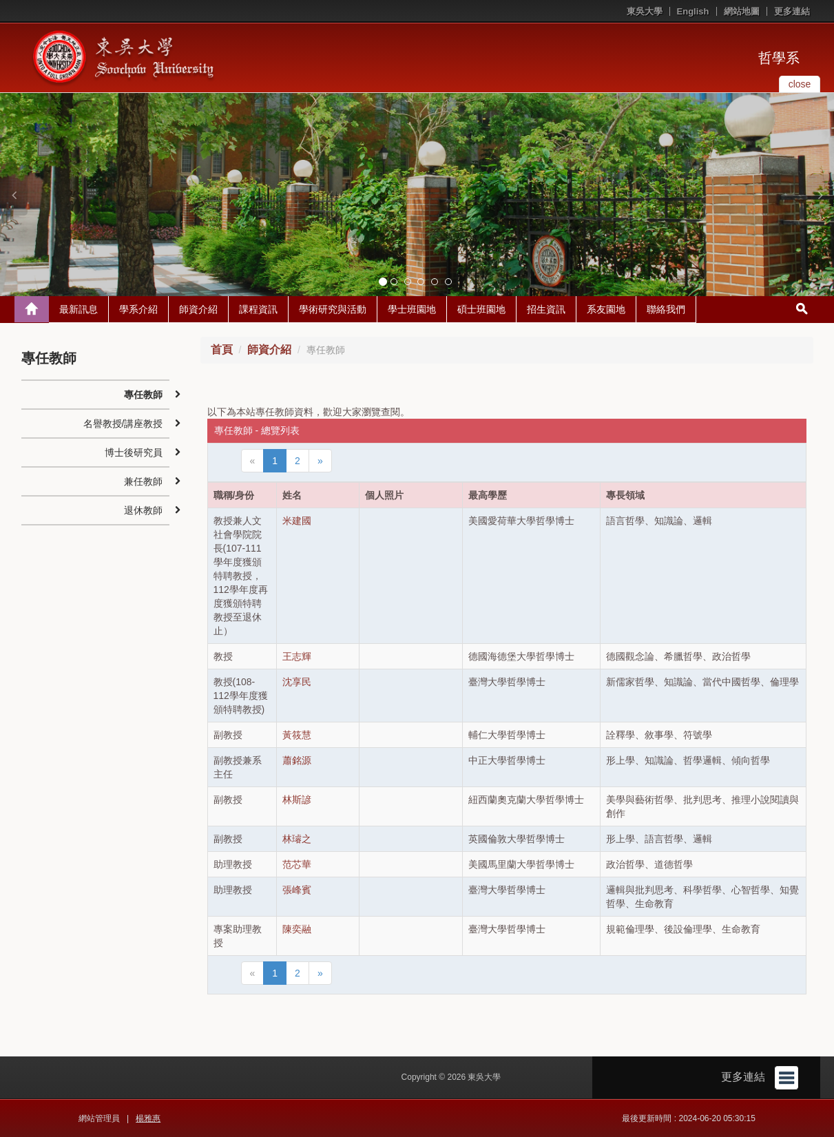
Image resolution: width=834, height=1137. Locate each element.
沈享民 (296, 681)
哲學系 (779, 57)
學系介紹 (138, 309)
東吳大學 (645, 11)
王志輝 (296, 656)
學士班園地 (412, 309)
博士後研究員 (134, 452)
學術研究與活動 (332, 309)
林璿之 (296, 838)
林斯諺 (296, 799)
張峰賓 (296, 889)
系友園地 (606, 309)
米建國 (296, 520)
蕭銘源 (296, 760)
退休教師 (143, 510)
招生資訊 (546, 309)
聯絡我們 (666, 309)
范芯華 (296, 864)
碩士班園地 (481, 309)
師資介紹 (198, 309)
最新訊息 (78, 309)
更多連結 (792, 11)
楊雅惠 (148, 1118)
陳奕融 (296, 929)
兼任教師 (143, 481)
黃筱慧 (296, 734)
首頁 (222, 349)
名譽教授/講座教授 (123, 423)
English (693, 11)
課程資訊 (258, 309)
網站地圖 (742, 11)
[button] (14, 195)
